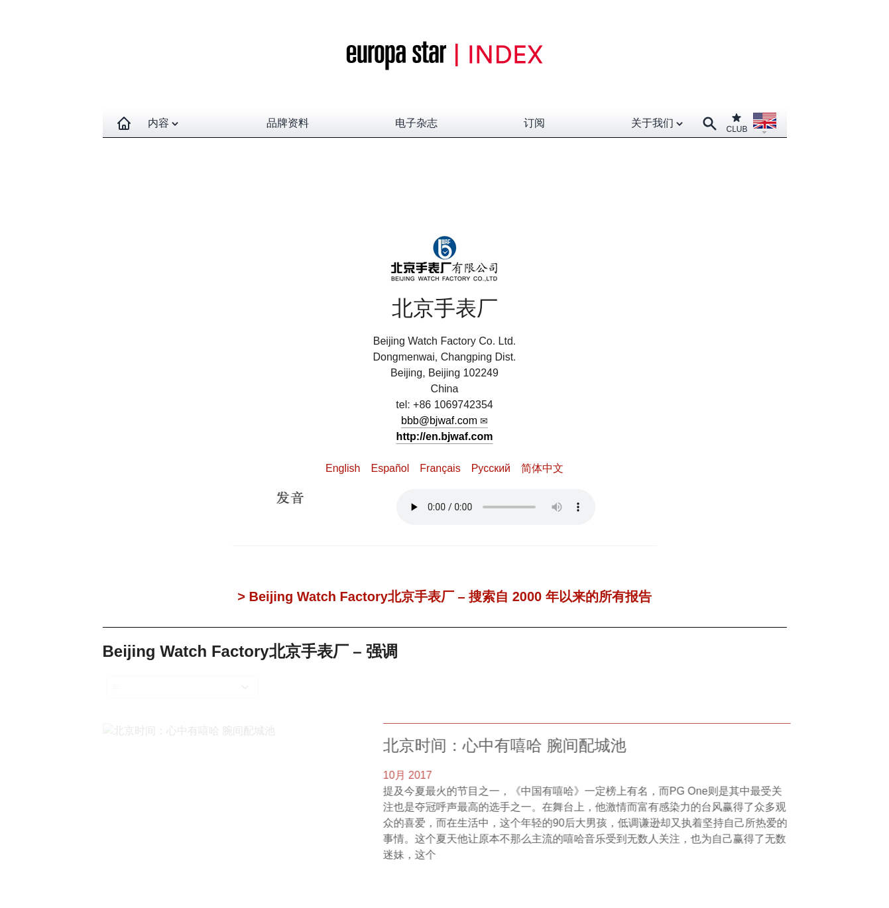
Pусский (490, 468)
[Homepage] (124, 123)
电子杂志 (416, 123)
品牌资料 (288, 123)
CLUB (736, 123)
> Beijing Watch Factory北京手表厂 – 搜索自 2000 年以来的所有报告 (444, 596)
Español (390, 468)
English (343, 468)
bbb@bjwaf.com (439, 420)
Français (440, 468)
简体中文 (542, 468)
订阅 (534, 123)
